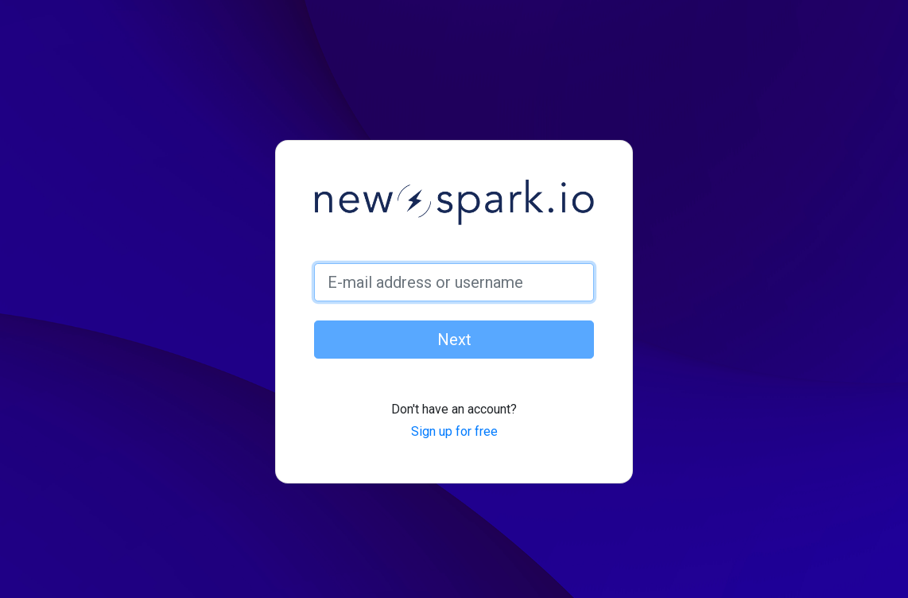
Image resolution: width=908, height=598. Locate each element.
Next (454, 339)
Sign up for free (454, 431)
